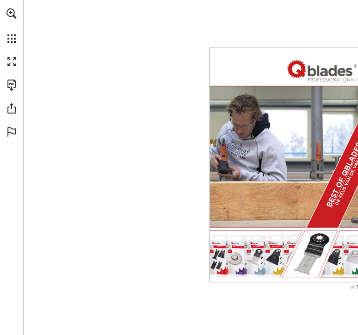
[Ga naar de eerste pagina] (352, 287)
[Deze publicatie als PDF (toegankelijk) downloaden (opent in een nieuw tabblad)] (11, 85)
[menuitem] (11, 25)
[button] (11, 13)
